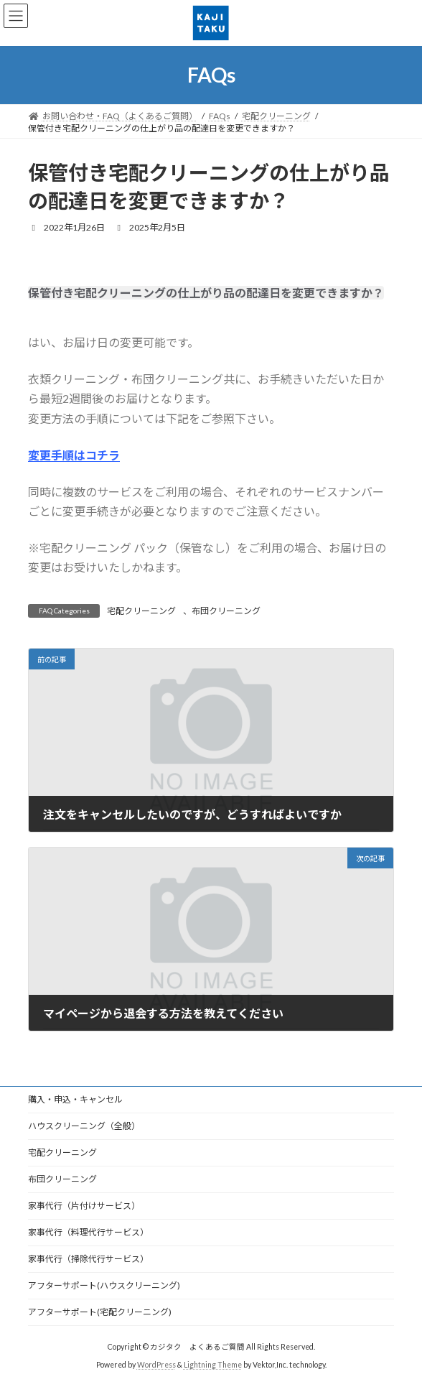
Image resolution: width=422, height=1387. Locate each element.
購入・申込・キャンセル (75, 1099)
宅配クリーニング (141, 611)
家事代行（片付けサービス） (84, 1205)
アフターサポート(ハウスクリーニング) (104, 1285)
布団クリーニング (226, 611)
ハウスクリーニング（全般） (84, 1126)
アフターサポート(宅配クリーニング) (100, 1312)
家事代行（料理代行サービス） (88, 1232)
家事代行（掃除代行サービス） (88, 1258)
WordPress (156, 1364)
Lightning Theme (213, 1364)
